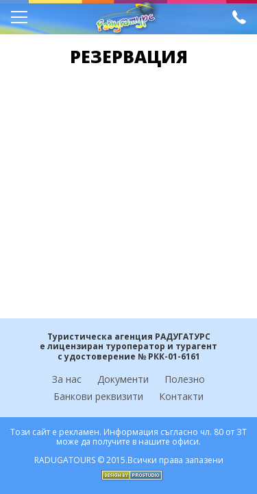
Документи (123, 379)
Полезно (184, 379)
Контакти (181, 396)
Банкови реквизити (98, 396)
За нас (67, 379)
